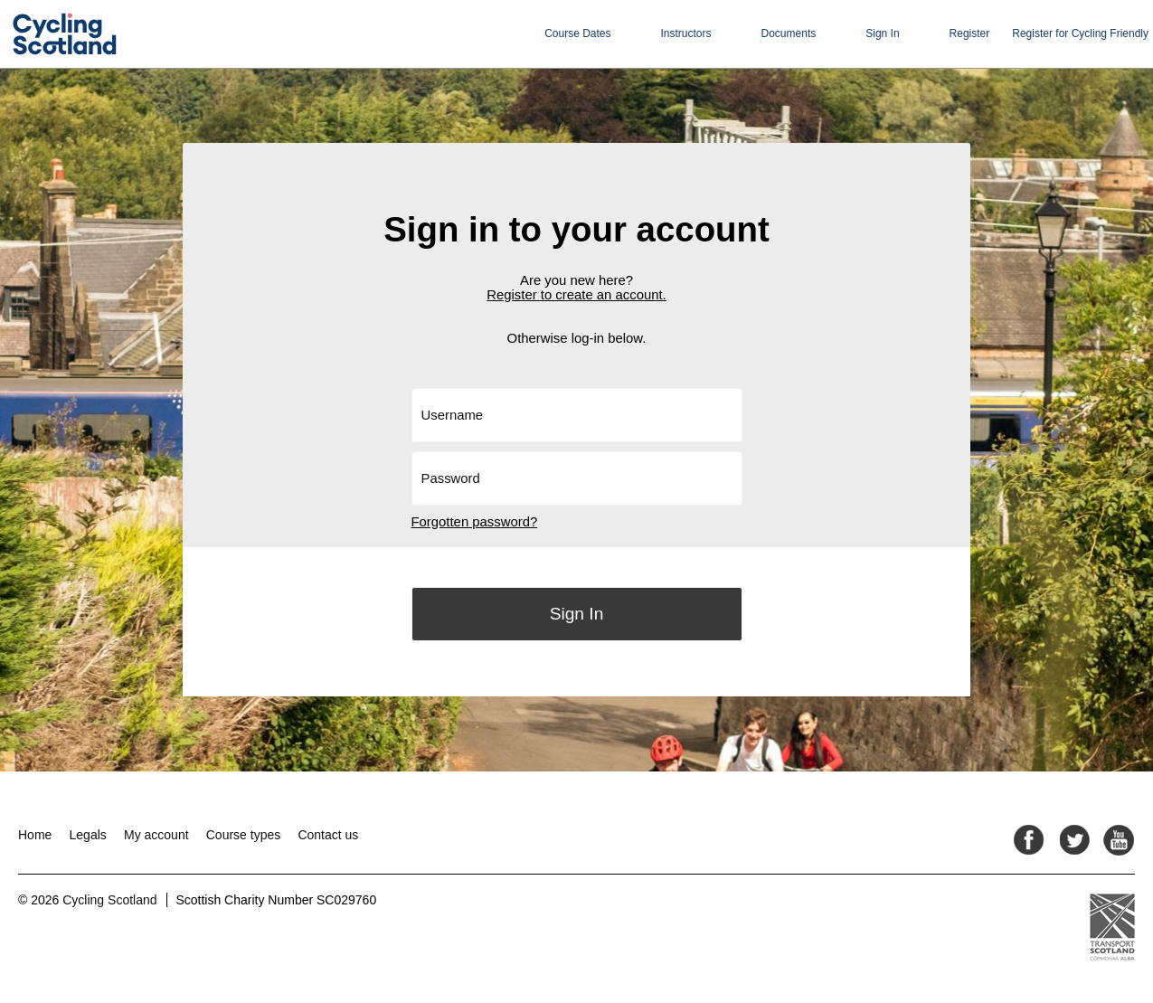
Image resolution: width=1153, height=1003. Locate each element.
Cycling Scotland (109, 900)
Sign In (882, 33)
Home (35, 835)
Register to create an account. (576, 295)
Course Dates (577, 33)
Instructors (686, 33)
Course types (243, 835)
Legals (88, 835)
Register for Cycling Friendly (1080, 33)
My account (156, 835)
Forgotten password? (474, 522)
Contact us (328, 835)
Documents (789, 33)
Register (970, 33)
